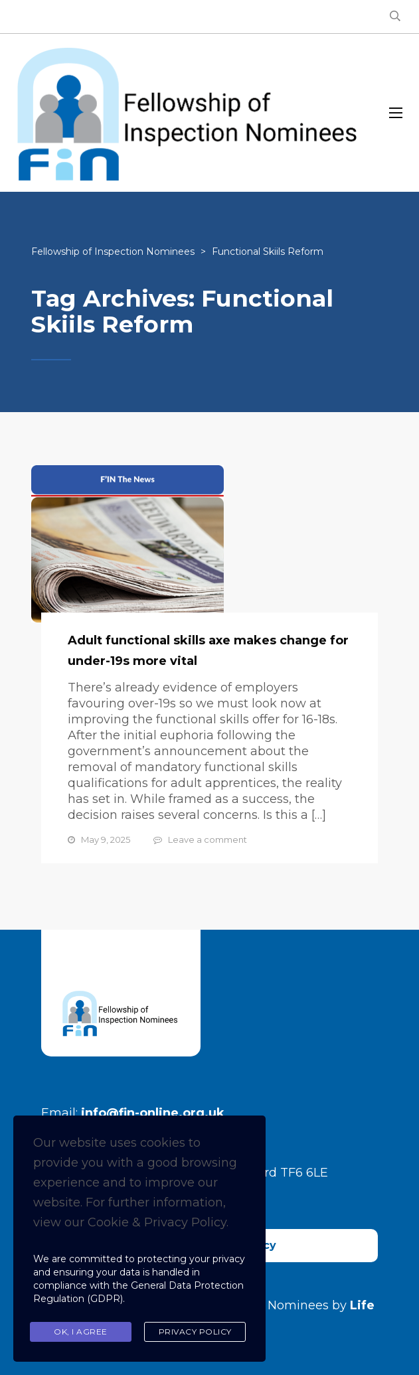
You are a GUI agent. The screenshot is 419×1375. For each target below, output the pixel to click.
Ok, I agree (81, 1332)
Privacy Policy (195, 1332)
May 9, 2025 (105, 839)
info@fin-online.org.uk (152, 1113)
